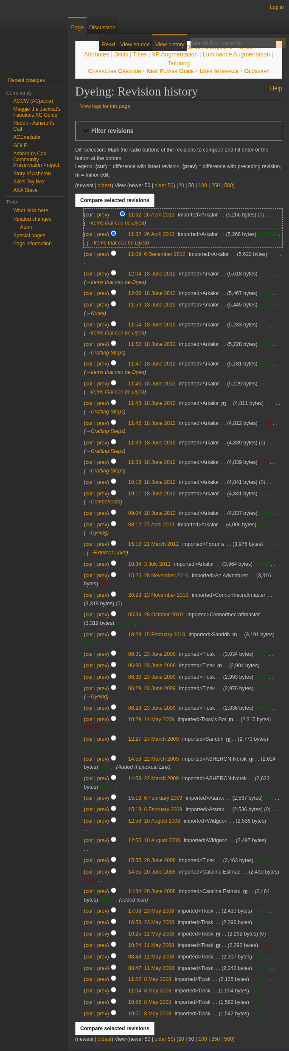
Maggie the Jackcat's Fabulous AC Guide (37, 112)
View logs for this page (105, 106)
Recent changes (26, 80)
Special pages (29, 236)
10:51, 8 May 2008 (149, 1014)
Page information (32, 244)
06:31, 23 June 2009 (152, 654)
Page (77, 27)
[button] (178, 131)
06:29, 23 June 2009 (152, 688)
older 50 (163, 185)
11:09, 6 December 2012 (156, 254)
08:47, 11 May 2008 (151, 968)
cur (89, 234)
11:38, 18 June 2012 (152, 462)
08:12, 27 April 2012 (151, 525)
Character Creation (114, 70)
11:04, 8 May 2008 (149, 991)
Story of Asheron (32, 174)
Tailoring (179, 63)
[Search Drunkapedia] (233, 43)
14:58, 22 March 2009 (153, 778)
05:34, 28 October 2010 (155, 615)
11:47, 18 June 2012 (152, 364)
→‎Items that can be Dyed (115, 223)
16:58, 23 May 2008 (151, 922)
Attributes (96, 54)
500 (228, 185)
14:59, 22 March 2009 (153, 759)
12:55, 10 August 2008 (154, 840)
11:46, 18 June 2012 (152, 384)
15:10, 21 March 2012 (153, 544)
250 (215, 185)
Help (276, 88)
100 (202, 185)
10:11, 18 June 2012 (152, 494)
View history (170, 44)
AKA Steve (25, 190)
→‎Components (103, 502)
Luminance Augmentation (236, 54)
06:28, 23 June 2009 (152, 708)
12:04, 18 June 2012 (152, 274)
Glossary (256, 70)
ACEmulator (27, 137)
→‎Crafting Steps (105, 353)
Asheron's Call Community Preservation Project (36, 159)
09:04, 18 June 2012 (152, 513)
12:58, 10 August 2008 (154, 821)
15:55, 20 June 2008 (152, 860)
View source (135, 44)
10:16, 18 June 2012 (152, 482)
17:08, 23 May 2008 (151, 911)
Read (108, 44)
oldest (105, 185)
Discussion (102, 27)
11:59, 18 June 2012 (152, 305)
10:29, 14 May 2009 (151, 719)
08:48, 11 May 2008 (151, 957)
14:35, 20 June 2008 (152, 872)
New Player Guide (170, 70)
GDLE (20, 146)
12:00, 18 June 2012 (152, 293)
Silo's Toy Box (29, 182)
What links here (30, 211)
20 (181, 185)
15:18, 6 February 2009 (155, 798)
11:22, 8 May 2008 (149, 979)
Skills (121, 54)
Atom (26, 227)
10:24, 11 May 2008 (151, 945)
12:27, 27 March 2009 (153, 739)
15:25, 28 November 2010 (158, 576)
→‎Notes (95, 313)
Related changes (32, 219)
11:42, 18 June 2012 (152, 423)
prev (102, 215)
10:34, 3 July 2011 (149, 564)
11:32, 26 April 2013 (151, 215)
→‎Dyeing (96, 533)
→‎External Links (107, 553)
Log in (277, 7)
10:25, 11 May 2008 (151, 934)
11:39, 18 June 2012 (152, 443)
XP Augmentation (175, 54)
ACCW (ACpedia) (33, 101)
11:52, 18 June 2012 (152, 344)
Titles (140, 54)
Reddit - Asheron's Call (34, 126)
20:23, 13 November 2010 (158, 595)
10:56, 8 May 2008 (149, 1002)
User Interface (219, 70)
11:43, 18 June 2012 (152, 403)
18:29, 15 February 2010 (156, 635)
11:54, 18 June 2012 (152, 325)
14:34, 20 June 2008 (152, 891)
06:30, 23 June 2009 (152, 666)
